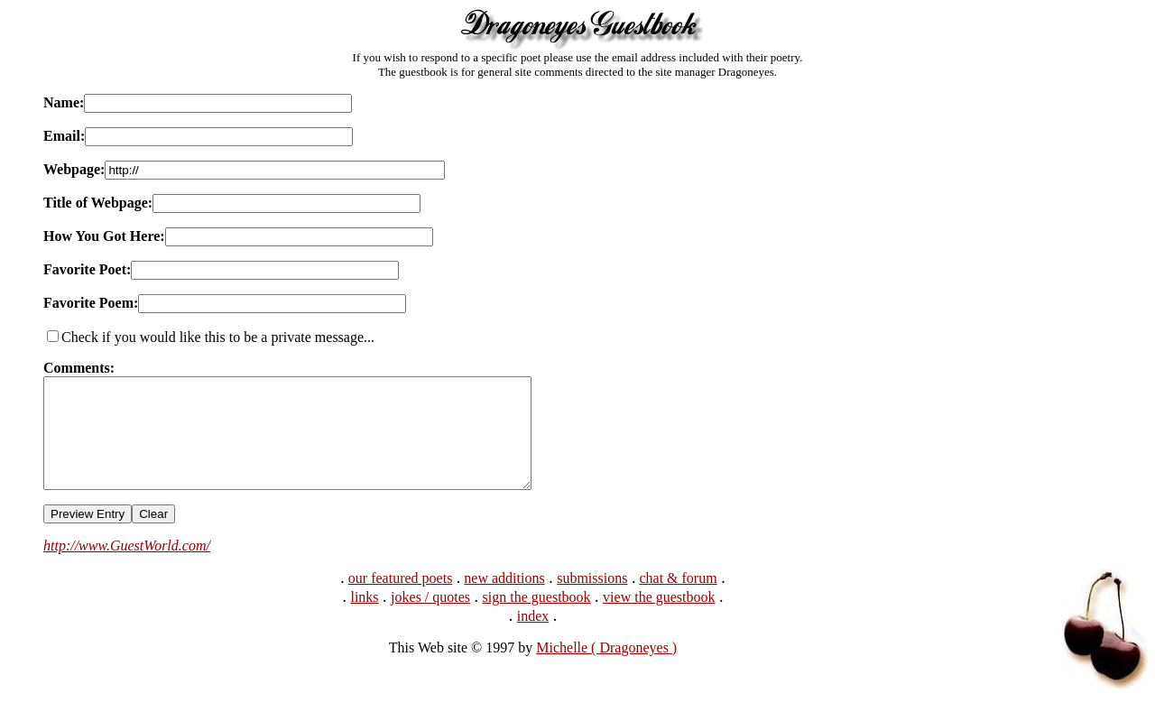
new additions (504, 599)
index (533, 637)
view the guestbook (659, 618)
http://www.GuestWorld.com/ (126, 567)
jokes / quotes (430, 618)
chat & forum (677, 599)
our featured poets (400, 599)
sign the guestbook (537, 618)
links (364, 618)
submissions (592, 599)
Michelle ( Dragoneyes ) (606, 669)
